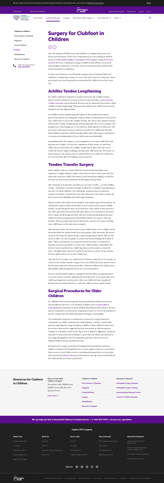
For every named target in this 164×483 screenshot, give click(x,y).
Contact (141, 11)
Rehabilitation (87, 401)
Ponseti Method (88, 392)
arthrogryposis (54, 308)
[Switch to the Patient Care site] (17, 11)
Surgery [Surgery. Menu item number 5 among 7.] (17, 50)
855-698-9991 (147, 478)
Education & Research (38, 11)
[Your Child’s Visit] (110, 18)
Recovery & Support (89, 406)
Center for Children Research (127, 397)
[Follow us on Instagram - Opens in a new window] (87, 467)
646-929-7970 (24, 67)
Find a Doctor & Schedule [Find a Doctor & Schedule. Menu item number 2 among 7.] (23, 36)
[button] (148, 3)
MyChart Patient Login (116, 11)
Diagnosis (85, 387)
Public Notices (97, 478)
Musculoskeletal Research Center (128, 392)
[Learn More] (53, 395)
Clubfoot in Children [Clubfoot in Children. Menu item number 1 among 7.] (22, 31)
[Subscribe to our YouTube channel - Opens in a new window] (92, 467)
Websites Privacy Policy (110, 478)
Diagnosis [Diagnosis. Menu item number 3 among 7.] (18, 40)
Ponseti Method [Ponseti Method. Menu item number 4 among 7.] (20, 45)
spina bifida (102, 305)
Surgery (85, 397)
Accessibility (123, 478)
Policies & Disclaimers (84, 478)
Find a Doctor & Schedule (91, 383)
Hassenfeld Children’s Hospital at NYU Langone (77, 60)
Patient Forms (131, 11)
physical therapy (70, 356)
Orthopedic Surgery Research (127, 383)
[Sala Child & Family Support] (93, 18)
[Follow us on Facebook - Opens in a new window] (77, 467)
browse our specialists (121, 419)
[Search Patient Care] (150, 17)
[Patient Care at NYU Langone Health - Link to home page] (82, 10)
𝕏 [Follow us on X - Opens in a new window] (82, 467)
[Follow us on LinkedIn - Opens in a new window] (97, 467)
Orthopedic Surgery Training (127, 387)
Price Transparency (70, 478)
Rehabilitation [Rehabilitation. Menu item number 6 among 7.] (19, 54)
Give (149, 11)
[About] (120, 18)
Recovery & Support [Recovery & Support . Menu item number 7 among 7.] (22, 59)
